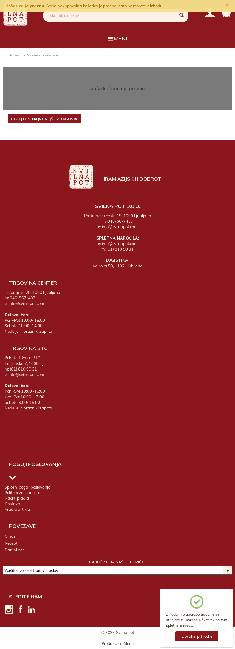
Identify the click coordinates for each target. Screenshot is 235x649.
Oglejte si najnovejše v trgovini (44, 119)
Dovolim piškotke (196, 636)
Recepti (11, 543)
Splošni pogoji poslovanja (27, 487)
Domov (14, 55)
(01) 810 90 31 (120, 249)
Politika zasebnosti (22, 492)
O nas (10, 536)
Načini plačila (17, 498)
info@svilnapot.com (119, 226)
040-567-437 (120, 221)
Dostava (12, 503)
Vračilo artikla (17, 509)
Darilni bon (15, 549)
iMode (128, 643)
